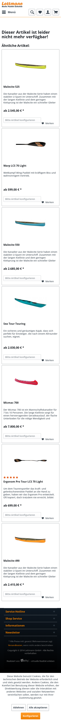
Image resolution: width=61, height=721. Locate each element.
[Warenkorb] (56, 12)
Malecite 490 (11, 560)
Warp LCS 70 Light (14, 165)
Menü (9, 12)
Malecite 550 (11, 245)
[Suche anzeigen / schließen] (32, 12)
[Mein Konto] (48, 12)
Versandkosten (15, 645)
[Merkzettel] (40, 12)
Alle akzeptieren (38, 707)
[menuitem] (8, 12)
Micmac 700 (11, 402)
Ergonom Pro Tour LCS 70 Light (23, 481)
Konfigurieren (30, 715)
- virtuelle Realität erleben (42, 661)
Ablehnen (18, 707)
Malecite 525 (11, 87)
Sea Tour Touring (14, 323)
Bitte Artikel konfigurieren (20, 120)
